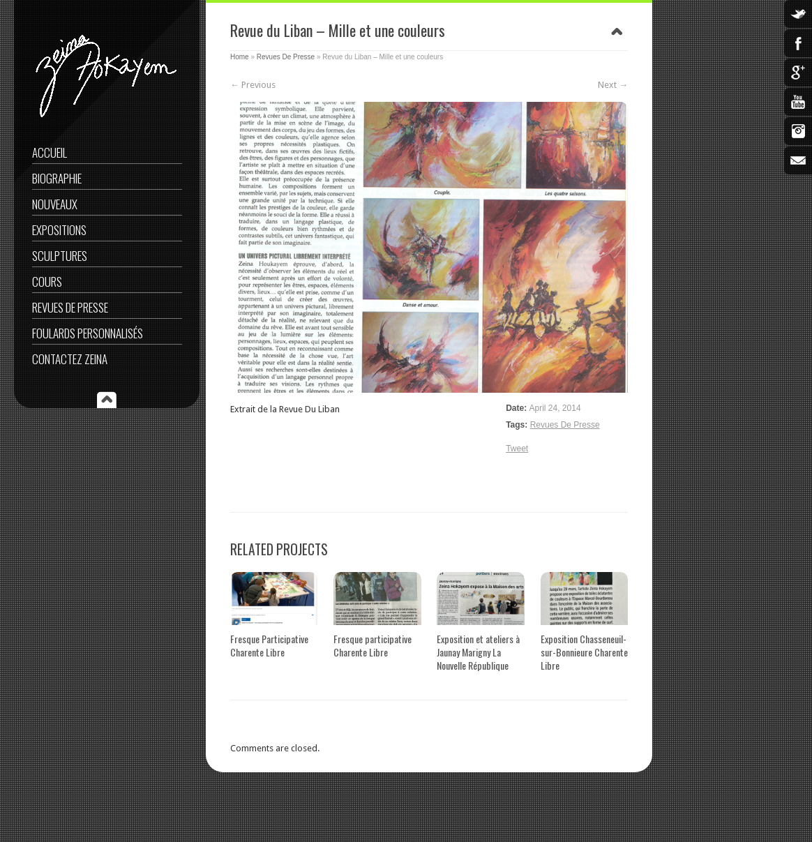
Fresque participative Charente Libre (372, 645)
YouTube (798, 102)
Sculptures (59, 255)
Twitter (798, 14)
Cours (47, 281)
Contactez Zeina (69, 359)
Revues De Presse (70, 307)
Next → (613, 85)
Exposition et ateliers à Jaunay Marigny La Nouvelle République (478, 651)
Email (798, 160)
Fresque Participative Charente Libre (269, 645)
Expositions (59, 230)
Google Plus (798, 73)
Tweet (517, 448)
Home (239, 57)
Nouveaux (54, 204)
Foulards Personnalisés (87, 333)
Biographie (57, 178)
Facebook (798, 43)
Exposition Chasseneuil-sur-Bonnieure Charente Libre (584, 651)
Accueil (49, 152)
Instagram (798, 131)
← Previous (253, 85)
